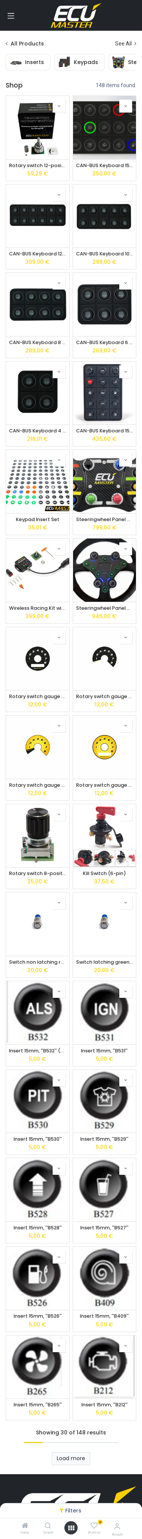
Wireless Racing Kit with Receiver (37, 608)
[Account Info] (117, 1526)
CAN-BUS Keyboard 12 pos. (37, 254)
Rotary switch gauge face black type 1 (37, 696)
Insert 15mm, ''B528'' (38, 1228)
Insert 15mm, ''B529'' (104, 1139)
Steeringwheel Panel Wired (104, 608)
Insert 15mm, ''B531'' (104, 1051)
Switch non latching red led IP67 (37, 962)
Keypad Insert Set (37, 519)
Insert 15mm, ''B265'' (38, 1404)
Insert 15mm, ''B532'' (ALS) (37, 1051)
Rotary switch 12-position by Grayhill (37, 165)
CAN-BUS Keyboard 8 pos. (37, 342)
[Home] (25, 1526)
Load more (71, 1458)
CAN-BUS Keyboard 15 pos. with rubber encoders (104, 431)
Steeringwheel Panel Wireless (104, 519)
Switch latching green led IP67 (104, 962)
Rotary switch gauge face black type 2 (104, 696)
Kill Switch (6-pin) (104, 873)
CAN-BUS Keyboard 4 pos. (37, 431)
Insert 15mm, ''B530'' (38, 1139)
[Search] (47, 1526)
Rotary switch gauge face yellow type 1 (104, 785)
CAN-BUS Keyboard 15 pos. (104, 165)
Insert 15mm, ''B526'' (38, 1316)
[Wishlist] (94, 1525)
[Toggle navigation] (11, 15)
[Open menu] (71, 1528)
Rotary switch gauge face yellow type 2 (37, 785)
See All (125, 44)
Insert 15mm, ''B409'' (104, 1316)
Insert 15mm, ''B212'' (104, 1404)
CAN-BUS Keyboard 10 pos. (104, 254)
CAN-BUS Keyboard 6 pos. (104, 342)
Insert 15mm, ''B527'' (104, 1228)
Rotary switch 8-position (37, 873)
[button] (59, 106)
